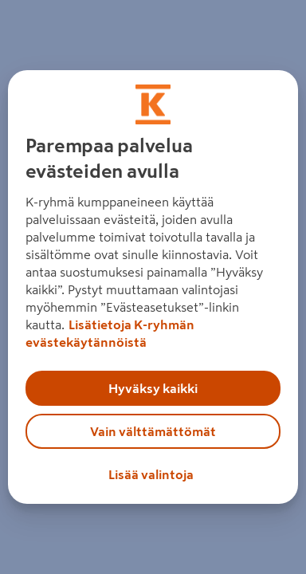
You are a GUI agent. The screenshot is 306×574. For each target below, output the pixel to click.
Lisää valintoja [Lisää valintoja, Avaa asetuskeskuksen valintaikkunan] (151, 474)
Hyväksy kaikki (153, 388)
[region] (153, 287)
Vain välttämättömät (153, 431)
